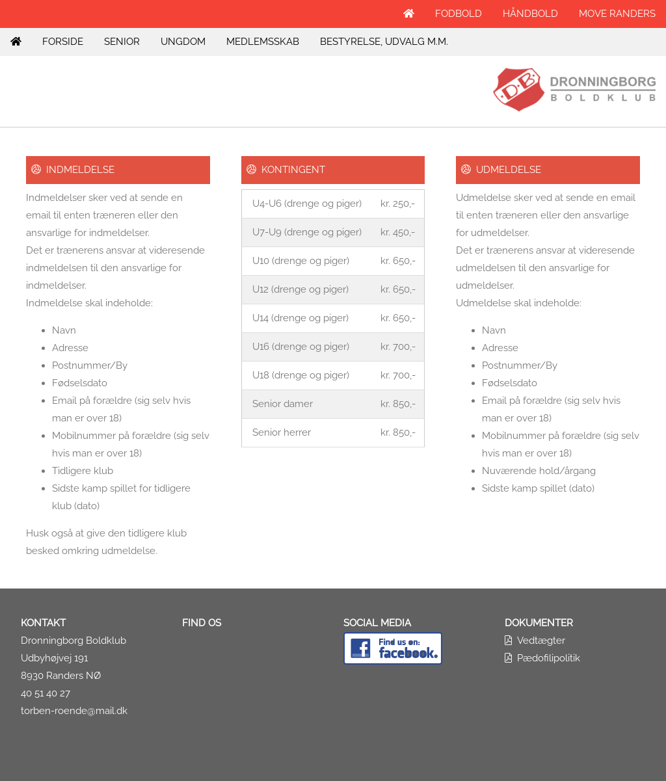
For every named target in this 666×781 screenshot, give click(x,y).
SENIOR (122, 41)
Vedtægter (541, 640)
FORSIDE (62, 41)
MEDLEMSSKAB (262, 41)
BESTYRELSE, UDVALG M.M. (384, 41)
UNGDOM (183, 41)
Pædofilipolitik (548, 658)
